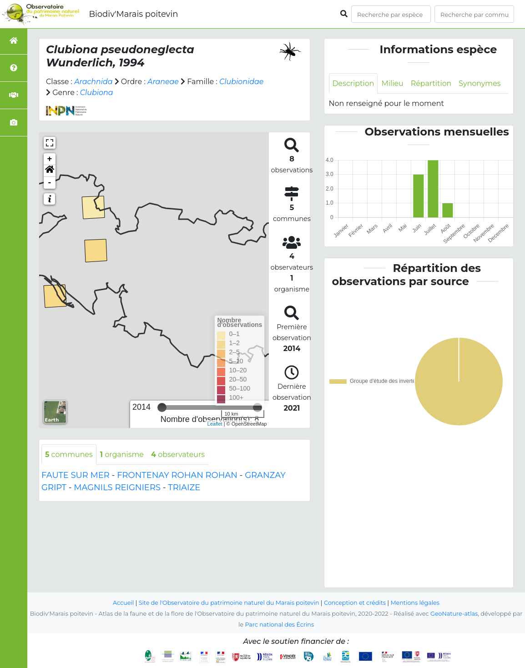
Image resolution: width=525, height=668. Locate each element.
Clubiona (96, 92)
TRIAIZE (184, 488)
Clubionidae (242, 81)
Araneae (164, 81)
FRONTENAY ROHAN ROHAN (177, 476)
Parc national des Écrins (279, 624)
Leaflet (214, 424)
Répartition (431, 83)
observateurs (179, 454)
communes (69, 454)
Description (354, 83)
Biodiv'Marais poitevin (133, 14)
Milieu (393, 83)
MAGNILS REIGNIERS (117, 488)
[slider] (162, 407)
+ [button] (49, 159)
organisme (123, 454)
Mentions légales (416, 602)
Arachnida (93, 81)
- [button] (49, 182)
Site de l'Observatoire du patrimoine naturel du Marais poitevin (228, 602)
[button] (50, 171)
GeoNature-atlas (454, 613)
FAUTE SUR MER (75, 476)
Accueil (122, 602)
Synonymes (480, 83)
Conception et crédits (355, 602)
